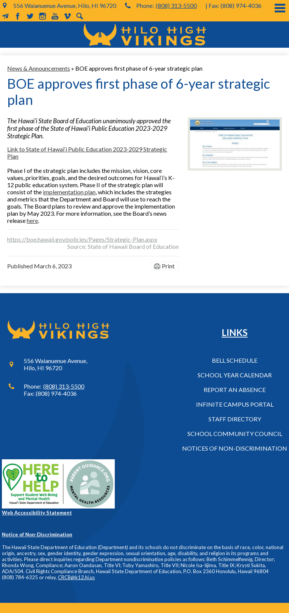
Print (168, 265)
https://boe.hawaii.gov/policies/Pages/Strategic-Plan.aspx (82, 239)
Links (235, 332)
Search (79, 16)
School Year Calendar (235, 374)
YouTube (55, 16)
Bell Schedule (234, 360)
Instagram (42, 16)
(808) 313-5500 (176, 5)
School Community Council (234, 433)
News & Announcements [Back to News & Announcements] (38, 68)
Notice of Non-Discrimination (37, 534)
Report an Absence (235, 389)
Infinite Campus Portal (235, 404)
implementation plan (69, 191)
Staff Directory (234, 418)
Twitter (30, 16)
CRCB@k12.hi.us (76, 577)
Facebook (17, 16)
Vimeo (67, 16)
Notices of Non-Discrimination (234, 448)
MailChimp (5, 16)
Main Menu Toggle (280, 8)
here (32, 220)
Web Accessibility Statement (37, 513)
